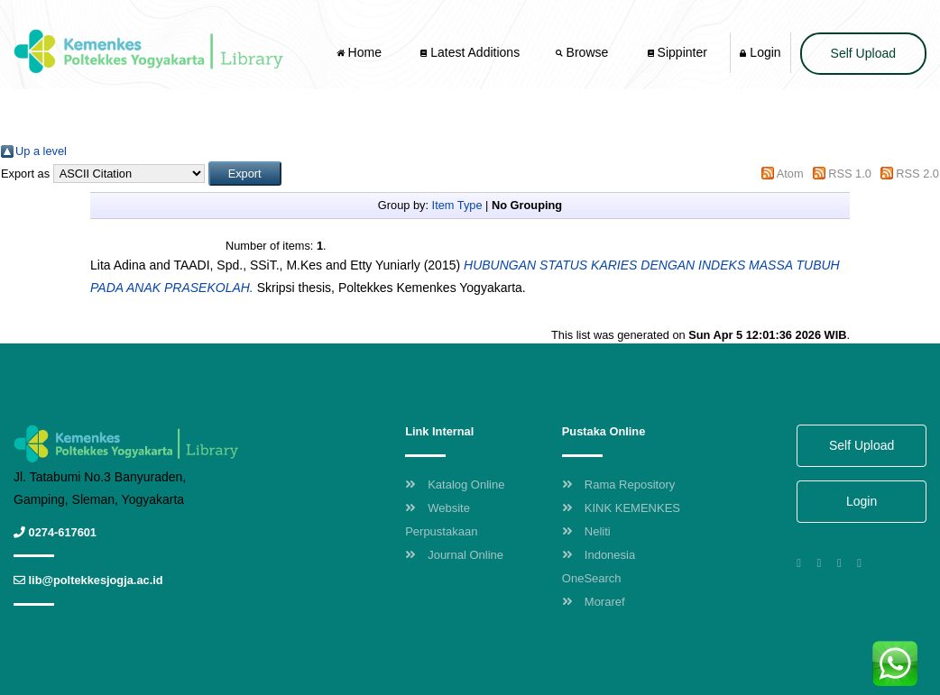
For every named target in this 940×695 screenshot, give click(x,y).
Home (360, 52)
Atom (790, 173)
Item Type (457, 205)
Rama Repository (618, 484)
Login (760, 52)
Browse (584, 52)
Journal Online (454, 555)
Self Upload (863, 53)
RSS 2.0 (917, 173)
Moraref (593, 601)
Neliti (586, 531)
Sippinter (677, 52)
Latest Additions (470, 52)
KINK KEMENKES (621, 508)
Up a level (41, 151)
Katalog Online (454, 484)
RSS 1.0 (849, 173)
